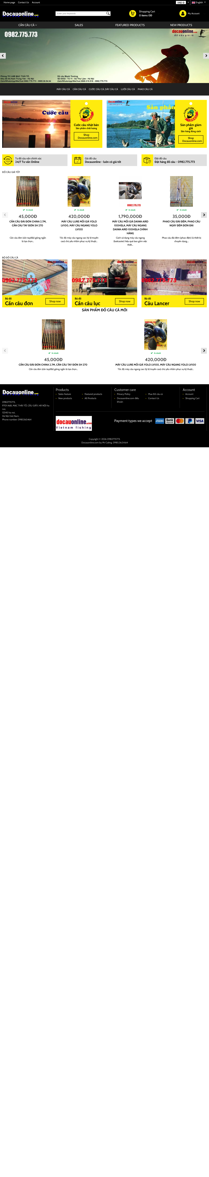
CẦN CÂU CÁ (26, 25)
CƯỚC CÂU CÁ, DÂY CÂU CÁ (103, 89)
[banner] (104, 56)
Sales (79, 25)
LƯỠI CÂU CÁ (128, 89)
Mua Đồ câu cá (155, 394)
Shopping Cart (192, 398)
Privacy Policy (123, 394)
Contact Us (23, 2)
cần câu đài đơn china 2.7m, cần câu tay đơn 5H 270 (53, 364)
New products (181, 25)
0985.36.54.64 (120, 442)
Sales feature (64, 394)
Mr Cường (107, 442)
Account (36, 2)
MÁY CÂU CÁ (63, 89)
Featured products (130, 25)
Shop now (55, 301)
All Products (90, 398)
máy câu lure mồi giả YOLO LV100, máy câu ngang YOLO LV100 (79, 225)
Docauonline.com (90, 442)
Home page (9, 2)
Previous (3, 56)
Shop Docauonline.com (88, 136)
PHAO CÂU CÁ (145, 89)
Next (206, 56)
